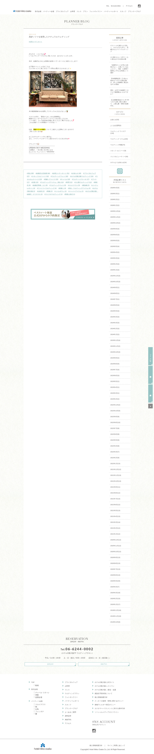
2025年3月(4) (114, 258)
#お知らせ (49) (76, 173)
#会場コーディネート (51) (60, 173)
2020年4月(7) (114, 587)
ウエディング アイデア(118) (118, 132)
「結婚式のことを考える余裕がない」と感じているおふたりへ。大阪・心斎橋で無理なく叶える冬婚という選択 (119, 69)
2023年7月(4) (114, 369)
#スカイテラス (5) (74, 185)
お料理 (65, 686)
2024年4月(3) (114, 317)
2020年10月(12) (115, 551)
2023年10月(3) (115, 352)
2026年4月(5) (114, 188)
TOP (33, 682)
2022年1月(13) (115, 463)
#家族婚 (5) (86, 185)
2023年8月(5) (114, 364)
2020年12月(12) (115, 540)
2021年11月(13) (115, 475)
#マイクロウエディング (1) (53, 194)
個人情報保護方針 (99, 698)
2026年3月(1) (114, 193)
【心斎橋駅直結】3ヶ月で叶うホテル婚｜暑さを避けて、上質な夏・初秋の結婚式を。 (119, 102)
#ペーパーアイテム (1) (76, 191)
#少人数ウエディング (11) (83, 182)
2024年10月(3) (115, 281)
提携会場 (38, 697)
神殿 (37, 695)
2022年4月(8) (114, 446)
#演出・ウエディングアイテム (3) (79, 188)
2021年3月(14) (115, 522)
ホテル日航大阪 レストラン (103, 686)
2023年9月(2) (114, 358)
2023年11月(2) (115, 346)
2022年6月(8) (114, 434)
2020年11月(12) (115, 546)
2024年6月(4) (114, 305)
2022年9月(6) (114, 416)
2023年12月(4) (115, 340)
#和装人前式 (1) (69, 194)
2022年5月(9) (114, 440)
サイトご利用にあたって (115, 746)
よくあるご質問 (69, 714)
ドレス (65, 690)
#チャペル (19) (65, 179)
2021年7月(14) (115, 499)
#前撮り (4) (62, 188)
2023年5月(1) (114, 381)
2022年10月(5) (115, 411)
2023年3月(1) (114, 393)
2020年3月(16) (115, 593)
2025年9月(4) (114, 229)
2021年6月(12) (115, 504)
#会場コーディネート (35, 41)
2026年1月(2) (114, 205)
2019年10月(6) (115, 622)
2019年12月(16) (115, 610)
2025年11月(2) (115, 217)
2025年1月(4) (114, 270)
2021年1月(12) (115, 534)
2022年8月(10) (115, 422)
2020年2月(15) (115, 598)
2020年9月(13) (115, 557)
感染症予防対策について (102, 694)
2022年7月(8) (114, 428)
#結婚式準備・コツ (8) (40, 185)
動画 (37, 685)
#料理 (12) (69, 182)
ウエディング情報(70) (117, 145)
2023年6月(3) (114, 375)
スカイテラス (40, 704)
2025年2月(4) (114, 264)
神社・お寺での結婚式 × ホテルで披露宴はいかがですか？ (119, 92)
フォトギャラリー (70, 698)
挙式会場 (34, 689)
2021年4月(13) (115, 516)
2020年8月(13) (115, 563)
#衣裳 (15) (34, 182)
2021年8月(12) (115, 493)
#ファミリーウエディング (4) (47, 188)
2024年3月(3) (114, 323)
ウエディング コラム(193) (119, 139)
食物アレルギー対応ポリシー (104, 706)
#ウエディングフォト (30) (59, 176)
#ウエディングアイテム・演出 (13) (52, 182)
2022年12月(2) (115, 405)
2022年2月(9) (114, 458)
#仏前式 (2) (41, 191)
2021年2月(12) (115, 528)
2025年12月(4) (115, 211)
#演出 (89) (30, 173)
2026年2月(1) (114, 199)
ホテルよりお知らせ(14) (118, 162)
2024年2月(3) (114, 328)
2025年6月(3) (114, 240)
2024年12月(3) (115, 276)
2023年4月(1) (114, 387)
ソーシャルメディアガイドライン (105, 714)
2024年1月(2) (114, 334)
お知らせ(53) (114, 119)
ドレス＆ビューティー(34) (119, 156)
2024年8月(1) (114, 293)
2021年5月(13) (115, 510)
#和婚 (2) (50, 191)
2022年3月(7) (114, 452)
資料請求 (58, 664)
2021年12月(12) (115, 469)
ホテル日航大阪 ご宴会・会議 (104, 690)
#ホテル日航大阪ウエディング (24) (81, 176)
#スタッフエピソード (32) (40, 176)
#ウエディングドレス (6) (58, 185)
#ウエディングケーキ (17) (80, 179)
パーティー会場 (37, 701)
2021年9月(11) (115, 487)
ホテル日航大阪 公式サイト (103, 682)
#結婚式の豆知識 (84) (43, 173)
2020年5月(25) (115, 581)
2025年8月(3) (114, 235)
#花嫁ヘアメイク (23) (51, 179)
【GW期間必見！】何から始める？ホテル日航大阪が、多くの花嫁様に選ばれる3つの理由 (119, 81)
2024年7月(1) (114, 299)
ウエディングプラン (71, 694)
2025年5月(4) (114, 246)
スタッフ (66, 706)
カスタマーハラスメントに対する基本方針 (109, 710)
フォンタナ (39, 711)
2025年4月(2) (114, 252)
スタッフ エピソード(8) (118, 151)
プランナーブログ (77, 22)
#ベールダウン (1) (60, 191)
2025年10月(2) (115, 223)
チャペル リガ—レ (42, 692)
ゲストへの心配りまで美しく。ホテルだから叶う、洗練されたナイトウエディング (119, 48)
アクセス (129, 6)
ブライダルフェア (70, 682)
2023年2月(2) (114, 399)
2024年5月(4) (114, 311)
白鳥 (37, 709)
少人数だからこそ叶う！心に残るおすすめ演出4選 (119, 58)
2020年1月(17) (115, 604)
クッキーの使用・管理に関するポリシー (108, 702)
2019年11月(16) (115, 616)
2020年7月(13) (115, 569)
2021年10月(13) (115, 481)
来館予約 (95, 664)
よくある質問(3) (115, 125)
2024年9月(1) (114, 287)
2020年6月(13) (115, 575)
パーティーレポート (71, 702)
